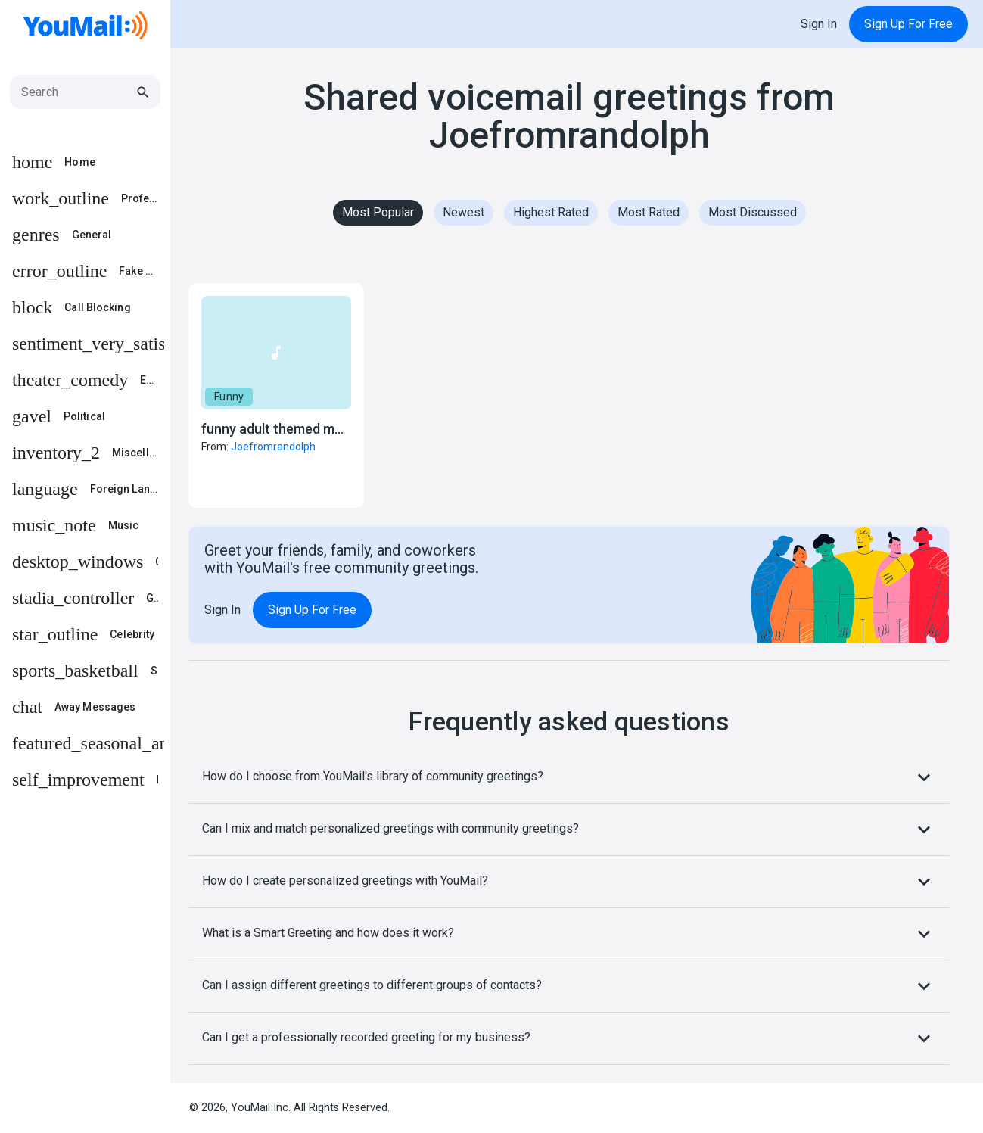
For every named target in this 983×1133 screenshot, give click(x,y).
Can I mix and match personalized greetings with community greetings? (569, 829)
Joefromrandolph (273, 446)
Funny (229, 397)
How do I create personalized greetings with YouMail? (569, 882)
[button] (276, 395)
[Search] (77, 92)
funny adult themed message (289, 429)
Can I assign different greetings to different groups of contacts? (569, 986)
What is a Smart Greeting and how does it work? (569, 934)
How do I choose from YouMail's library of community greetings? (569, 777)
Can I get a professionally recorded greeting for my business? (569, 1038)
